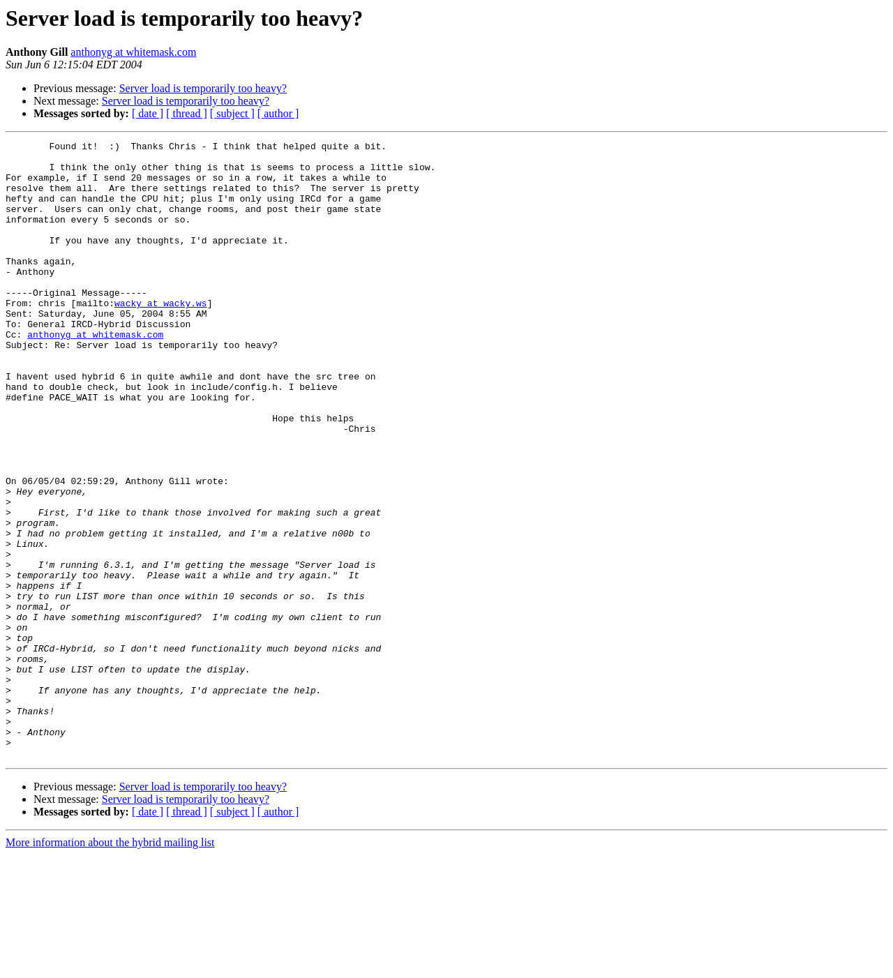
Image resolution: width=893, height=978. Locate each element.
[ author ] (278, 113)
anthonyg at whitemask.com (133, 52)
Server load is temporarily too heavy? (203, 88)
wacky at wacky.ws (160, 336)
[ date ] (147, 113)
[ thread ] (186, 113)
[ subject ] (232, 113)
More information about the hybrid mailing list (110, 966)
